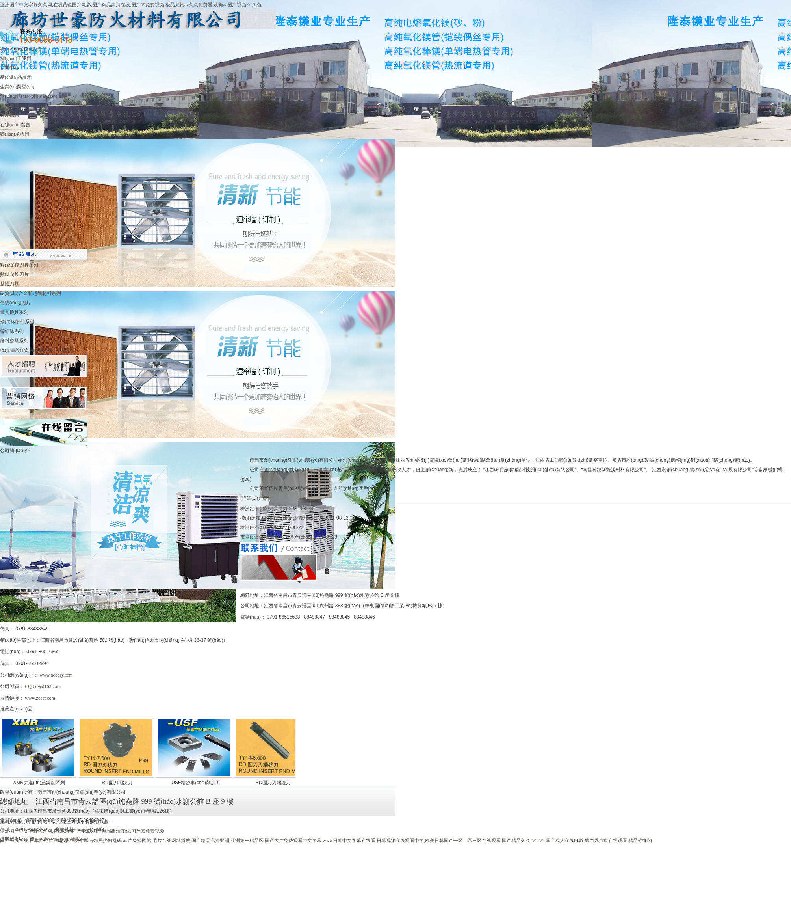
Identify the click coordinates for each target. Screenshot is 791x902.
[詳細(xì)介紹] (254, 498)
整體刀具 (9, 284)
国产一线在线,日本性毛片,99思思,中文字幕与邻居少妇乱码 (61, 840)
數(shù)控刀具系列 (19, 265)
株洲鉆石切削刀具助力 (264, 508)
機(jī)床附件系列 (17, 321)
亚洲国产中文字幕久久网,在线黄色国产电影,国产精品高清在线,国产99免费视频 (82, 831)
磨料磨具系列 (14, 340)
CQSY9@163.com (43, 686)
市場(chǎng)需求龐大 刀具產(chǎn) (276, 537)
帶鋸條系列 (12, 331)
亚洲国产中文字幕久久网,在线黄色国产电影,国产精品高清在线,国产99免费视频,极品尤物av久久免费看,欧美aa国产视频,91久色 (131, 4)
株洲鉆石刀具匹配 (259, 527)
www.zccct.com (40, 698)
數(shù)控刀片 (14, 274)
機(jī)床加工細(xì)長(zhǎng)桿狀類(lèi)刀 (282, 518)
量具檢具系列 (14, 312)
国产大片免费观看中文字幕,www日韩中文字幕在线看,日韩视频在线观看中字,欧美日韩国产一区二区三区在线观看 (383, 840)
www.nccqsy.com (56, 675)
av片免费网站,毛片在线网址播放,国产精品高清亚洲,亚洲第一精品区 (193, 840)
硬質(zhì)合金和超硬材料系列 (30, 293)
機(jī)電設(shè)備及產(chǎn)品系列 (35, 350)
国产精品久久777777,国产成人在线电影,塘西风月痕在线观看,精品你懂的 (577, 840)
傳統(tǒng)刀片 (15, 303)
